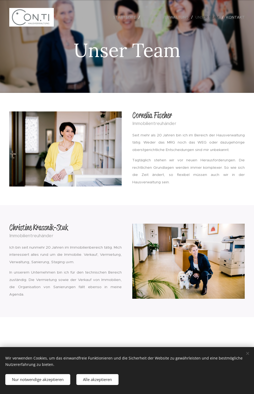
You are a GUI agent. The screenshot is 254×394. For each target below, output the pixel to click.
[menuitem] (126, 17)
